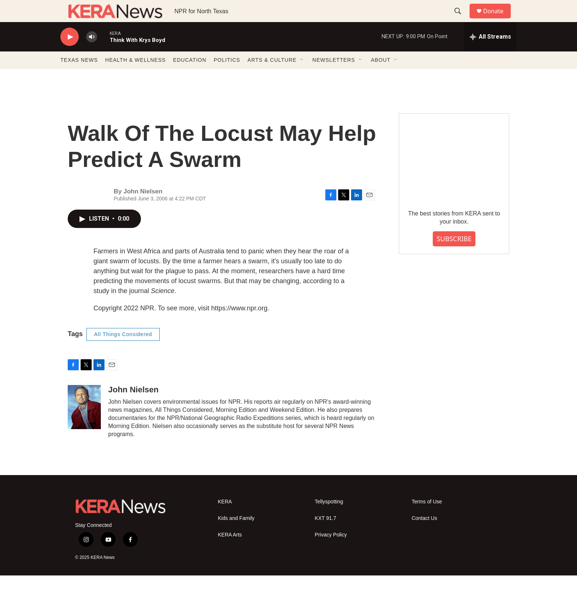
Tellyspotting (329, 518)
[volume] (91, 53)
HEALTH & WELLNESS (135, 76)
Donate (497, 19)
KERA (225, 518)
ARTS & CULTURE (272, 76)
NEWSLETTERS (333, 76)
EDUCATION (189, 76)
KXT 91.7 (325, 535)
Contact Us (424, 535)
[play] (69, 53)
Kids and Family (236, 535)
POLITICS (227, 76)
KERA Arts (230, 551)
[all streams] (490, 53)
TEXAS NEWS (79, 76)
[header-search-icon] (461, 19)
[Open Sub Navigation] (302, 76)
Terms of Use (427, 518)
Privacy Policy (331, 551)
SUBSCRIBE (453, 255)
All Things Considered (123, 351)
